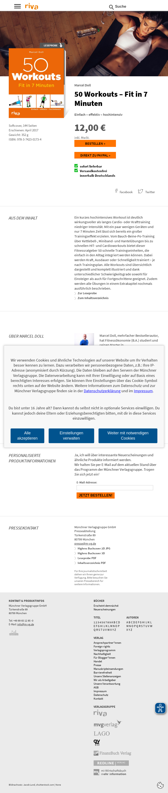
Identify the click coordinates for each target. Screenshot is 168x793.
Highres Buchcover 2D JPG (94, 548)
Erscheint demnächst (106, 606)
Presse (97, 665)
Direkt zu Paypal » (95, 155)
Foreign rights (102, 646)
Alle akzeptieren (27, 435)
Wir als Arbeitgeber (105, 680)
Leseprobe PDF (87, 558)
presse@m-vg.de (85, 543)
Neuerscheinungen (105, 609)
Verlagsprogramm (105, 650)
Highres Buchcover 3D (91, 553)
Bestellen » (95, 143)
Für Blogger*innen (104, 657)
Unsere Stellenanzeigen (107, 676)
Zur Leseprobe (87, 293)
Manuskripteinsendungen (108, 669)
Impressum (100, 691)
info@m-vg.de (25, 624)
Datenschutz (101, 695)
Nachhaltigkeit (102, 654)
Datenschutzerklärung (102, 390)
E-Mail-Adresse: (87, 482)
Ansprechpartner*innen (107, 643)
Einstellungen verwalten (71, 435)
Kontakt (98, 698)
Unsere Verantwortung (107, 684)
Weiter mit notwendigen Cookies (128, 435)
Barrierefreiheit (103, 672)
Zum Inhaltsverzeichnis (93, 298)
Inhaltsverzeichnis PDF (92, 563)
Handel (98, 661)
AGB (96, 687)
